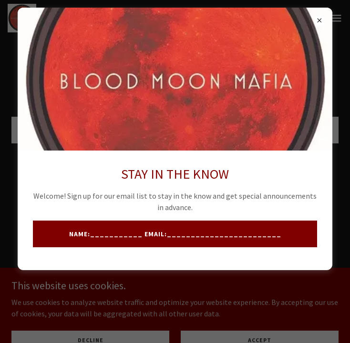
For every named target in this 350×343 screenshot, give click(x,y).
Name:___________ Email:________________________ (175, 234)
